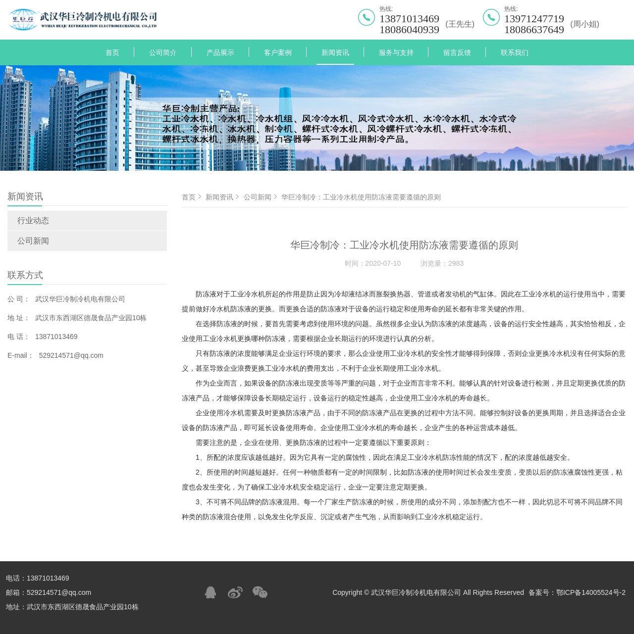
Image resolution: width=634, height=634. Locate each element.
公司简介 (163, 52)
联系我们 (514, 52)
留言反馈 (457, 52)
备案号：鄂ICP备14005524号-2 (577, 592)
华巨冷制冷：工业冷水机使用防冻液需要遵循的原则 (361, 197)
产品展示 (220, 52)
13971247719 (534, 18)
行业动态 (33, 220)
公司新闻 (33, 241)
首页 (112, 52)
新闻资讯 (335, 52)
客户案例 (278, 52)
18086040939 (409, 29)
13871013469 (409, 18)
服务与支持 (396, 52)
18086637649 (534, 29)
